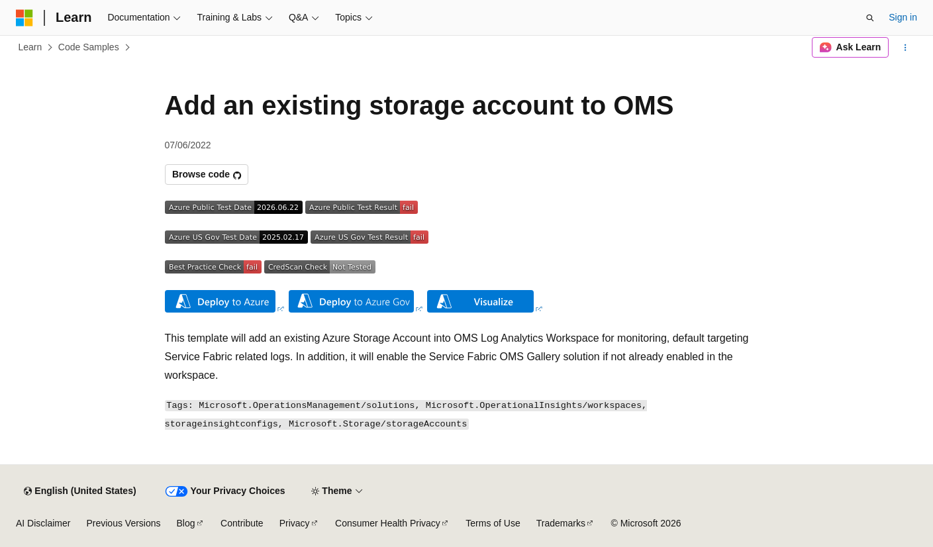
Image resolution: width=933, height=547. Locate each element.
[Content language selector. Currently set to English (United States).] (80, 491)
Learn (30, 47)
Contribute (242, 523)
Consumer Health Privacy (387, 523)
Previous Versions (123, 523)
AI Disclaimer (43, 523)
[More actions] (905, 47)
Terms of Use (493, 523)
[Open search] (870, 18)
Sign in (903, 17)
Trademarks (560, 523)
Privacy (294, 523)
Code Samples (88, 47)
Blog (186, 523)
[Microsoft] (24, 17)
